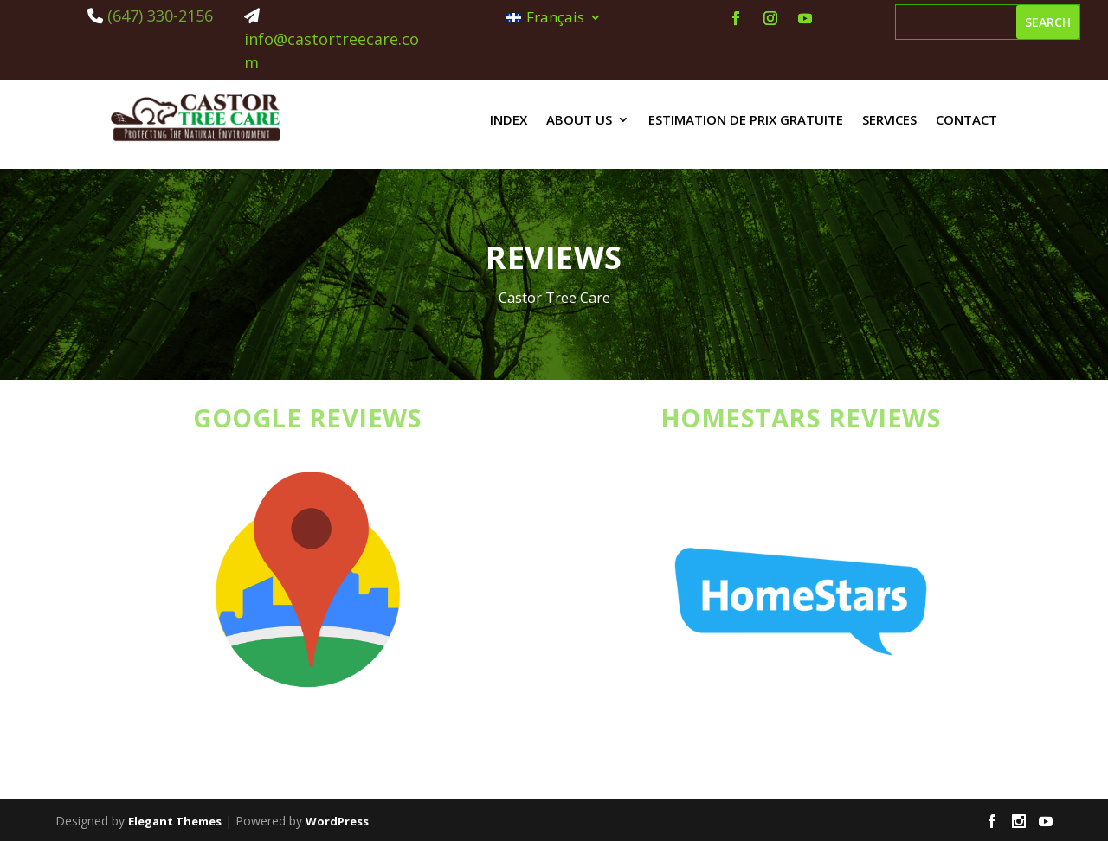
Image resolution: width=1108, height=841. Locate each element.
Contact (966, 119)
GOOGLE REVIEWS (307, 417)
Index (508, 119)
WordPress (337, 821)
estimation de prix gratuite (745, 119)
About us (579, 119)
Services (889, 119)
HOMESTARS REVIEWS (801, 417)
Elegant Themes (175, 821)
